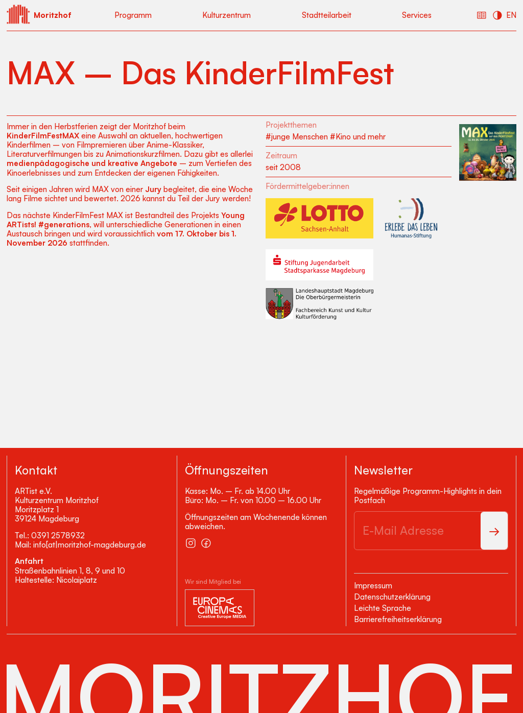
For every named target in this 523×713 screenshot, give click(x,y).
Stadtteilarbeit (326, 15)
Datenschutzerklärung (392, 597)
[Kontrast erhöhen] (497, 15)
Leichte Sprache (382, 608)
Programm (133, 15)
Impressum (373, 585)
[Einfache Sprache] (481, 15)
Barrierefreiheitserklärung (398, 619)
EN (511, 15)
